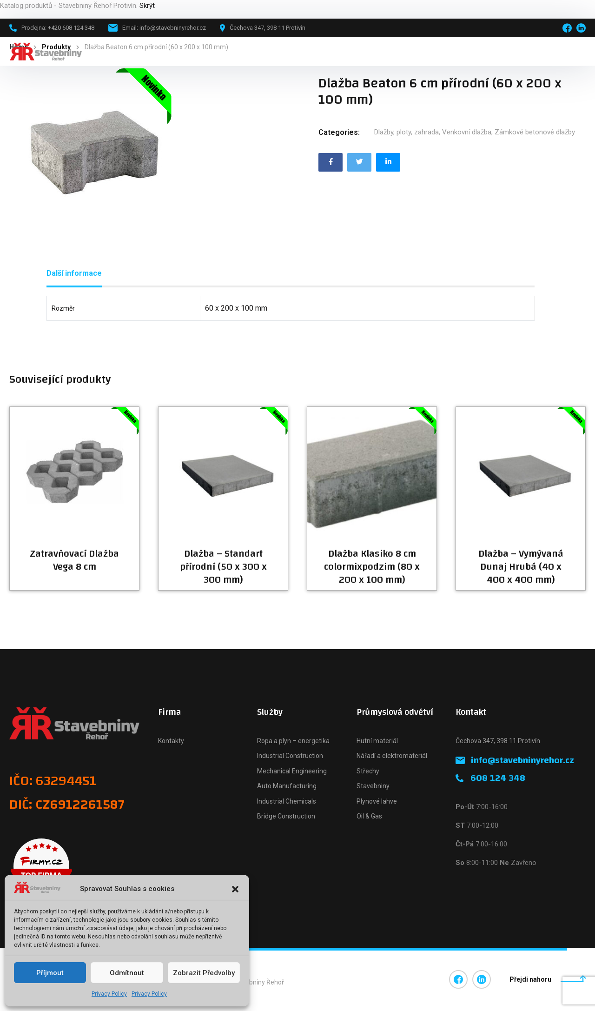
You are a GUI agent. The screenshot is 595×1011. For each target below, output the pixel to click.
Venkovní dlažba (466, 132)
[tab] (74, 273)
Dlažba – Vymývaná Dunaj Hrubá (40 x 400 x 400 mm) (520, 566)
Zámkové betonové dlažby (535, 132)
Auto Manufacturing (287, 786)
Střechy (368, 771)
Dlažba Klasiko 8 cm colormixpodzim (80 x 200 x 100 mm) (372, 566)
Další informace (74, 273)
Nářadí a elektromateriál (392, 755)
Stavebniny (373, 786)
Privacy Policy (109, 994)
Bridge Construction (286, 816)
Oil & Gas (369, 816)
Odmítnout (127, 973)
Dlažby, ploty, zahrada (406, 132)
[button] (235, 889)
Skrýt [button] (147, 5)
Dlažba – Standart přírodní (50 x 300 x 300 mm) (223, 566)
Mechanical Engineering (292, 771)
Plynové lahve (377, 801)
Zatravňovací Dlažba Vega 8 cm (74, 560)
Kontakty (171, 741)
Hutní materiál (377, 741)
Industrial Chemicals (286, 801)
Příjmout (50, 973)
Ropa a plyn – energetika (293, 741)
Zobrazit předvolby (204, 973)
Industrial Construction (290, 755)
